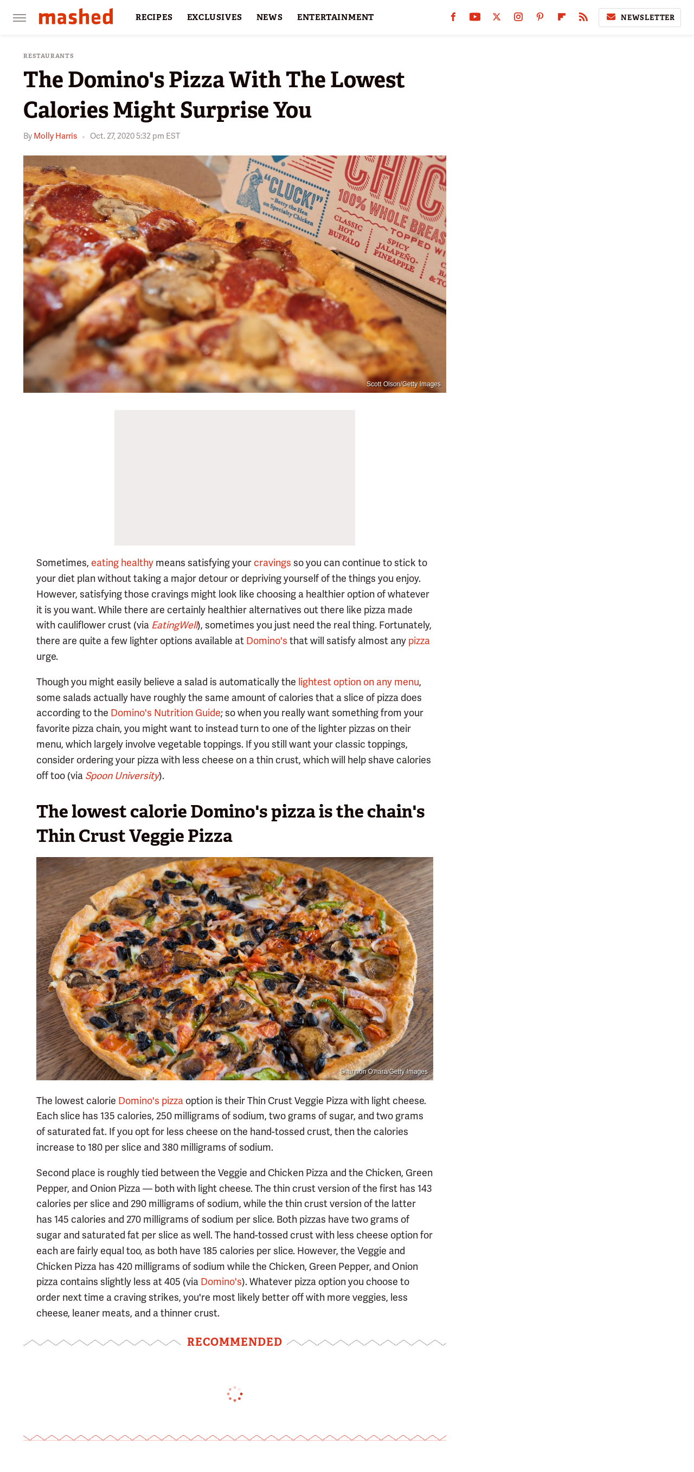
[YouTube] (474, 19)
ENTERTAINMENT (335, 17)
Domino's (266, 640)
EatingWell (174, 625)
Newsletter (640, 17)
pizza (419, 640)
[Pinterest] (540, 19)
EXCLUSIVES (214, 17)
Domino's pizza (150, 1100)
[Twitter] (496, 19)
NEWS (269, 17)
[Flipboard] (561, 19)
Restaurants (48, 56)
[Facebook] (453, 19)
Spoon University (122, 775)
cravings (272, 562)
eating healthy (122, 562)
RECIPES (154, 17)
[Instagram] (518, 19)
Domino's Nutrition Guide (166, 712)
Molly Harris (55, 136)
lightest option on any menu (358, 682)
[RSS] (583, 19)
